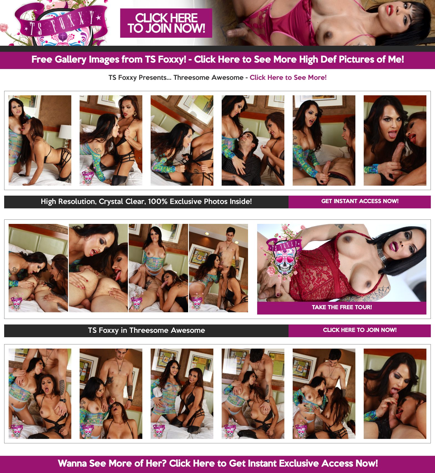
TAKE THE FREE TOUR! (342, 307)
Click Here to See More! (288, 78)
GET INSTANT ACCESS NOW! (359, 201)
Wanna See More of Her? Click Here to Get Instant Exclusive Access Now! (218, 464)
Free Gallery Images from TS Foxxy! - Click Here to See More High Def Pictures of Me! (217, 60)
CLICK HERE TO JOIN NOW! (359, 330)
